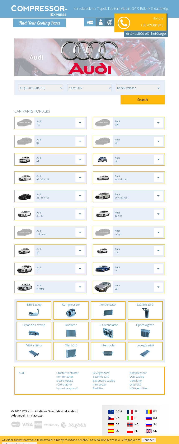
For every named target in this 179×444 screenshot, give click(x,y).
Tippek (102, 8)
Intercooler (100, 389)
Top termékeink (119, 8)
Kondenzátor (64, 381)
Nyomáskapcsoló (67, 393)
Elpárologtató (64, 385)
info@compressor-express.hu (143, 27)
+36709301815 (152, 22)
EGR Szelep (137, 381)
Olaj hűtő (135, 389)
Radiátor (98, 393)
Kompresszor (138, 378)
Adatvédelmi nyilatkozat (27, 420)
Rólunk (145, 8)
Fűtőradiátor (64, 389)
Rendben (149, 440)
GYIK (135, 8)
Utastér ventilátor (67, 378)
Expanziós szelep (104, 385)
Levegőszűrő (101, 378)
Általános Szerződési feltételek (55, 416)
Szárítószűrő (101, 381)
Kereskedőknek (84, 8)
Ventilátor (136, 385)
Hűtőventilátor (139, 393)
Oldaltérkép (159, 8)
